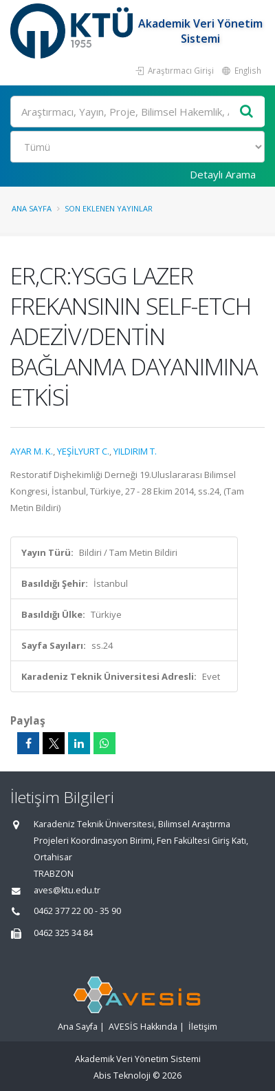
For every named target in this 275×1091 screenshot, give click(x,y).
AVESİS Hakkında (143, 1026)
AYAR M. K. (31, 451)
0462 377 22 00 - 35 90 (77, 911)
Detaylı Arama (223, 174)
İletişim (202, 1026)
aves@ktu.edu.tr (67, 890)
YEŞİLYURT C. (83, 451)
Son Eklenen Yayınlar (109, 208)
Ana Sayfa (32, 208)
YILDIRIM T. (135, 451)
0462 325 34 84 (63, 933)
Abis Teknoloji (122, 1075)
